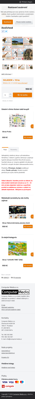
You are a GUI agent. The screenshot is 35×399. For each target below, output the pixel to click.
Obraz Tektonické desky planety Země (16, 223)
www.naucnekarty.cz (8, 353)
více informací (22, 83)
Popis (5, 149)
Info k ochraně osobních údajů (10, 309)
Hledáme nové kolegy (8, 367)
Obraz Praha (6, 131)
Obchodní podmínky (7, 307)
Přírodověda (17, 277)
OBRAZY (6, 277)
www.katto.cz (5, 351)
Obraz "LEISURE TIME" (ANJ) (12, 259)
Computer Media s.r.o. (20, 394)
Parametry (13, 149)
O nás (3, 305)
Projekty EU (5, 357)
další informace (6, 74)
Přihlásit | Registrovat (28, 2)
